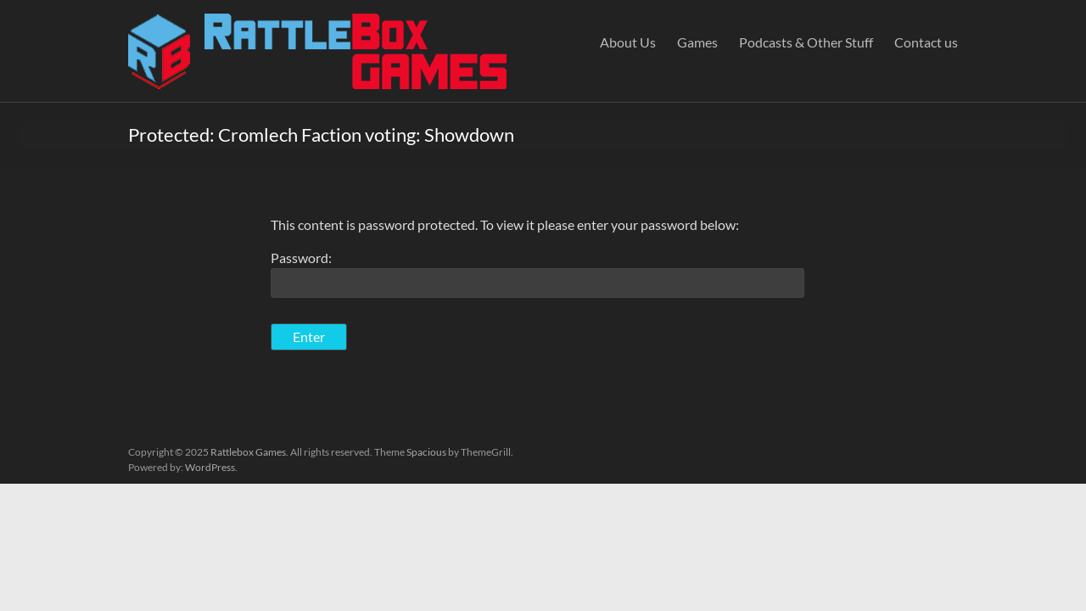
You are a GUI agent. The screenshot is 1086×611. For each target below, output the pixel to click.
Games (697, 42)
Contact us (926, 42)
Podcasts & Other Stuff (806, 42)
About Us (628, 42)
